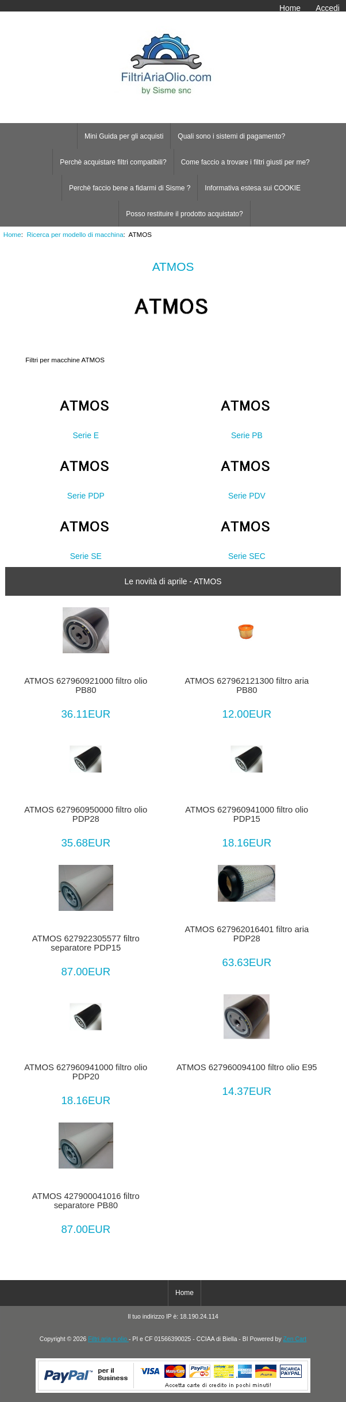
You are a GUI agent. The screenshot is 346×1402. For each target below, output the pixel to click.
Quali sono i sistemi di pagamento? (231, 136)
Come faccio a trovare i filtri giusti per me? (245, 162)
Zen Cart (295, 1339)
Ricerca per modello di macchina (74, 234)
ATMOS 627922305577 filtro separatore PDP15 (86, 943)
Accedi (328, 8)
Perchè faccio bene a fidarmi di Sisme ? (129, 188)
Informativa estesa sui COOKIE (253, 188)
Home (290, 8)
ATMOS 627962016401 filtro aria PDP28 (247, 934)
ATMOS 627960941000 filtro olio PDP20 (85, 1072)
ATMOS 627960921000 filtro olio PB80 (85, 685)
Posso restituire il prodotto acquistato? (184, 214)
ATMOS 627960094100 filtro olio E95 (246, 1067)
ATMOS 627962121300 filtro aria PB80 (247, 685)
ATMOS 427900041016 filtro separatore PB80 (86, 1201)
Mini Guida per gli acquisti (123, 136)
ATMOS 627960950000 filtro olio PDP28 (85, 814)
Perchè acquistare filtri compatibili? (113, 162)
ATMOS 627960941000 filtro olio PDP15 (246, 814)
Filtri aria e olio (108, 1339)
